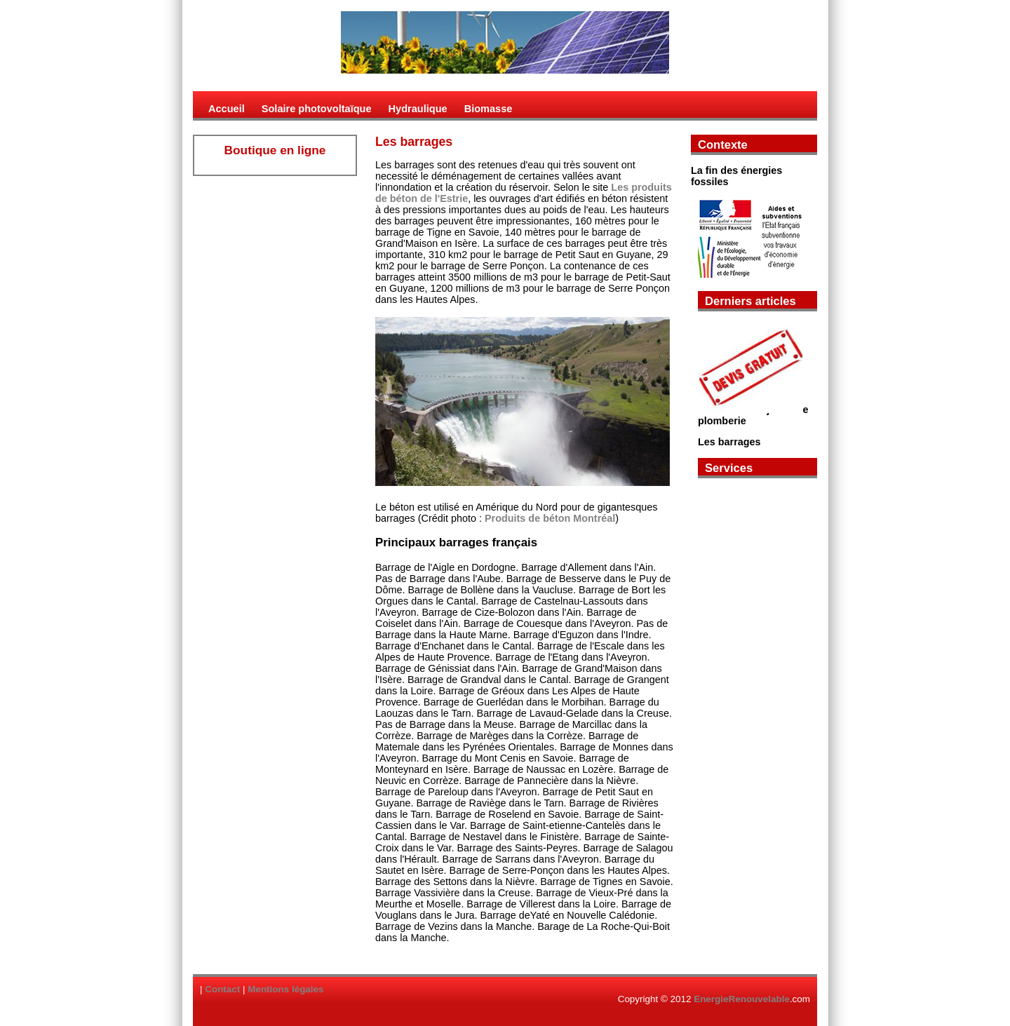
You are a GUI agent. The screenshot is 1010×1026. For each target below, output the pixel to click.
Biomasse (488, 108)
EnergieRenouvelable (742, 999)
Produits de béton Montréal (550, 518)
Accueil (226, 108)
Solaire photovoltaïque (317, 108)
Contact (222, 989)
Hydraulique (418, 108)
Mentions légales (285, 989)
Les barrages (729, 441)
